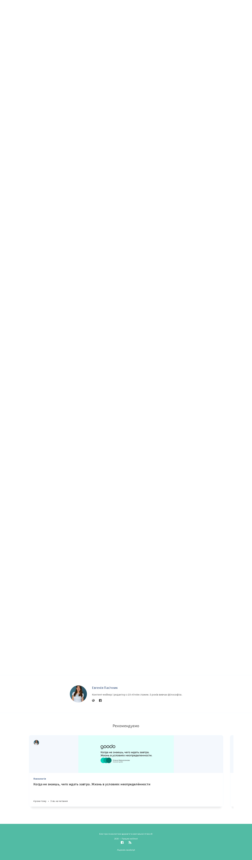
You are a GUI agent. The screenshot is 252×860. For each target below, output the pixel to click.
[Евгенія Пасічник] (78, 693)
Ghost (135, 838)
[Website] (93, 700)
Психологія (39, 778)
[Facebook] (100, 700)
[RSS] (130, 842)
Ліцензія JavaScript (126, 850)
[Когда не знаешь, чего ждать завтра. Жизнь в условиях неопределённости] (126, 794)
